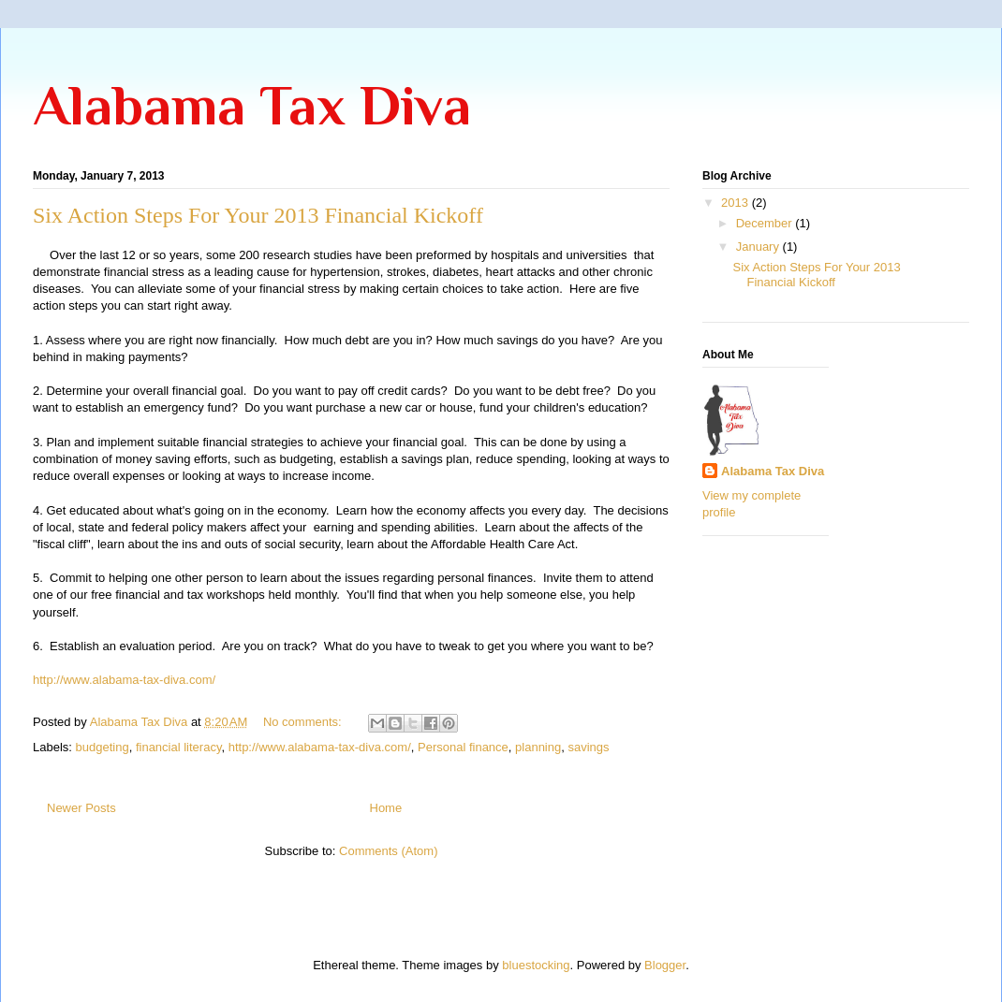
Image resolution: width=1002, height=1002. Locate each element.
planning (538, 747)
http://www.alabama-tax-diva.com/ (124, 680)
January (759, 247)
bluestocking (535, 965)
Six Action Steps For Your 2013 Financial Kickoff (258, 215)
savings (588, 747)
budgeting (102, 747)
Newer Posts (81, 808)
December (766, 223)
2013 (736, 203)
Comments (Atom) (388, 851)
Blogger (664, 965)
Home (386, 808)
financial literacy (179, 747)
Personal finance (463, 747)
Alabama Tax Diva (252, 105)
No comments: (304, 722)
